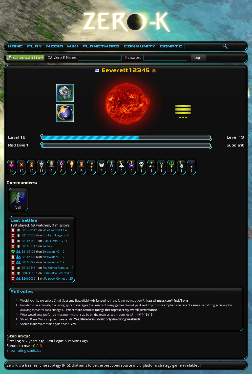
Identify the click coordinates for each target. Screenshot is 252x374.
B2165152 (22, 241)
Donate (171, 46)
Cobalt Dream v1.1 (54, 241)
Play (34, 46)
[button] (198, 57)
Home (15, 46)
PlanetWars (101, 46)
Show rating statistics (23, 350)
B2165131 (22, 246)
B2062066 (22, 278)
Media (54, 46)
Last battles (23, 220)
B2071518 (22, 273)
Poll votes (21, 291)
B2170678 (22, 235)
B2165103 (22, 257)
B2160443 (22, 268)
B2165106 (22, 251)
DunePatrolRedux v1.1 (57, 273)
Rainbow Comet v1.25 (58, 278)
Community (140, 46)
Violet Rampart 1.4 (54, 230)
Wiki (72, 46)
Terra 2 (47, 246)
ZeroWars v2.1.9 (53, 251)
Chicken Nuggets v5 (55, 235)
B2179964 (22, 230)
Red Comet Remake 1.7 (57, 268)
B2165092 (22, 262)
